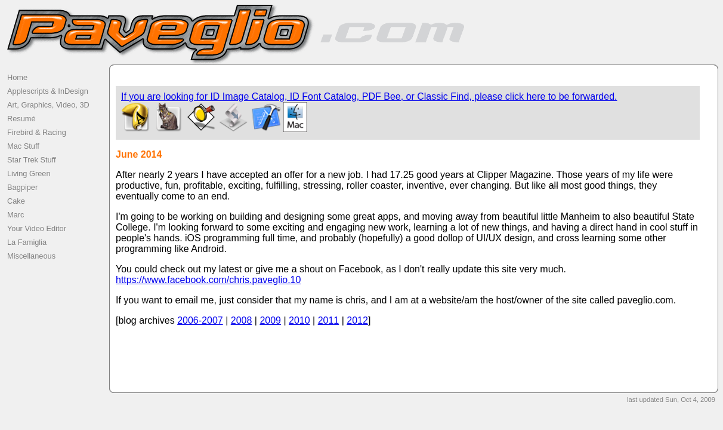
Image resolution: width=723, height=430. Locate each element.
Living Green (29, 173)
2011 (328, 320)
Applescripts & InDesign (47, 91)
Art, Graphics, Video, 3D (48, 104)
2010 (299, 320)
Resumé (21, 118)
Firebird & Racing (36, 132)
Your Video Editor (36, 228)
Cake (16, 200)
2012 (357, 320)
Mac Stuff (23, 146)
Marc (15, 214)
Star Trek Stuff (31, 159)
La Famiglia (27, 242)
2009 (270, 320)
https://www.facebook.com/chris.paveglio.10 (208, 280)
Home (17, 77)
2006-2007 (200, 320)
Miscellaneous (31, 255)
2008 (241, 320)
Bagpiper (22, 187)
